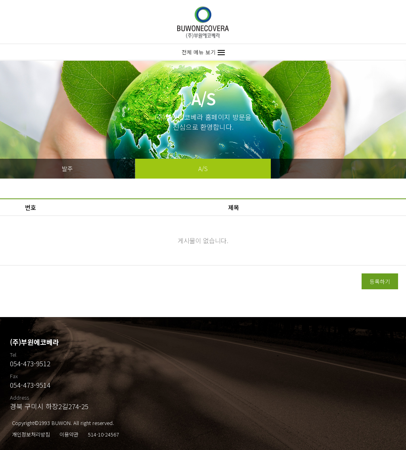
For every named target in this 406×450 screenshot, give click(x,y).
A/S (203, 168)
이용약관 (69, 434)
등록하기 (380, 281)
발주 (67, 168)
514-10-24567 (103, 434)
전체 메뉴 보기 (199, 52)
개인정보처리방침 (31, 434)
